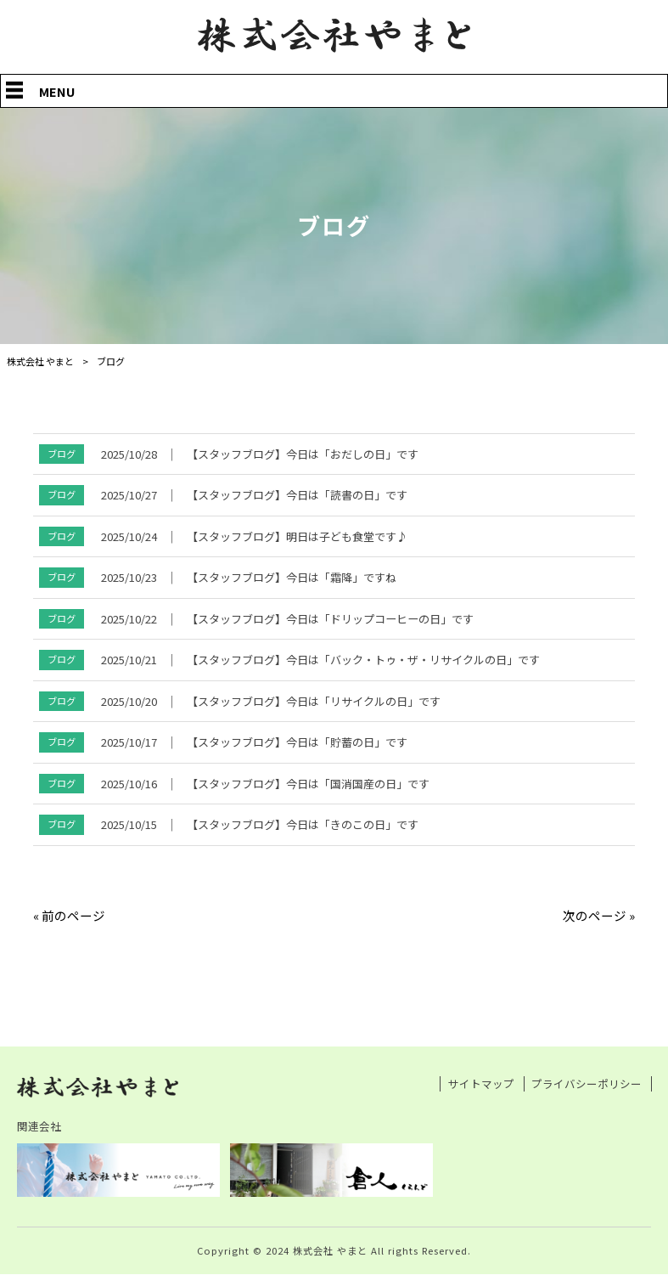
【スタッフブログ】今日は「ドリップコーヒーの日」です (330, 619)
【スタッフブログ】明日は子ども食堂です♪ (297, 536)
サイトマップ (481, 1084)
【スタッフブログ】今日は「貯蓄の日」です (297, 742)
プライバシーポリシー (586, 1084)
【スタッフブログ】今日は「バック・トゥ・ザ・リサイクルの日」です (363, 660)
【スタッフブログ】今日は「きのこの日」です (302, 824)
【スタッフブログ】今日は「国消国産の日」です (308, 784)
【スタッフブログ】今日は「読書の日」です (297, 495)
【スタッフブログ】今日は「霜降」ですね (291, 577)
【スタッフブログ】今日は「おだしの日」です (302, 454)
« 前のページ (69, 915)
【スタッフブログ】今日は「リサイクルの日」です (314, 701)
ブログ (62, 453)
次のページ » (599, 915)
